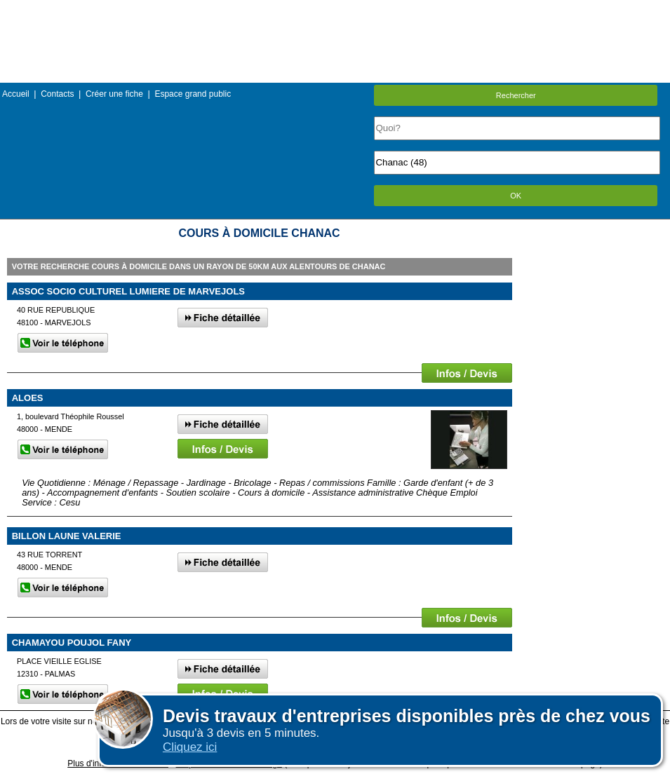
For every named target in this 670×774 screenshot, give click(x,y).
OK (515, 195)
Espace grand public (192, 94)
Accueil (15, 94)
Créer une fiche (114, 94)
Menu (334, 10)
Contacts (57, 94)
